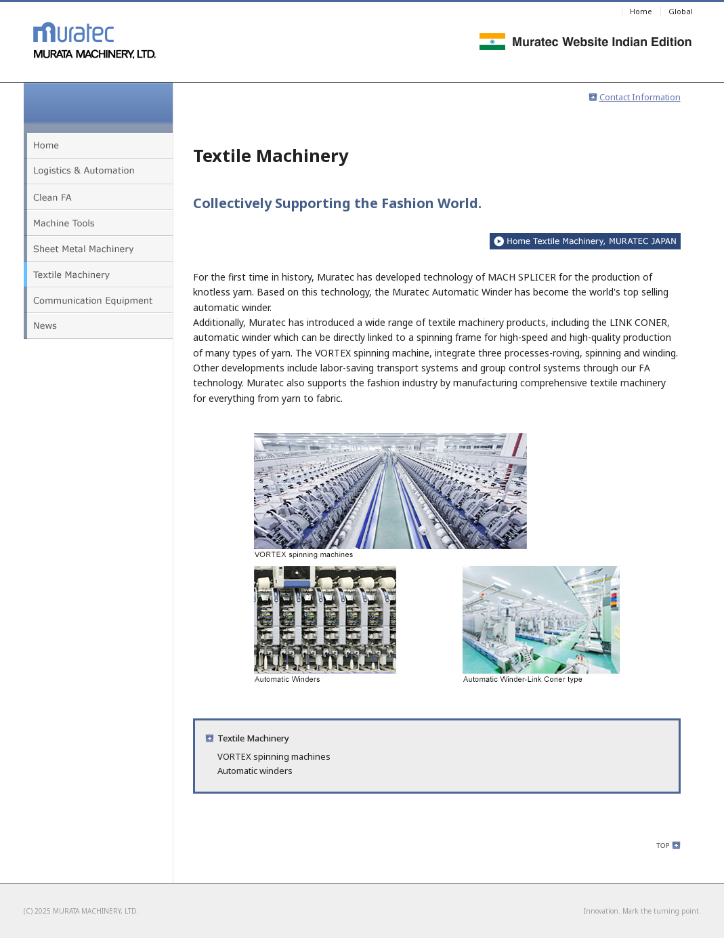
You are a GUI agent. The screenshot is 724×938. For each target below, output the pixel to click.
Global (680, 11)
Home (641, 11)
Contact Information (635, 97)
